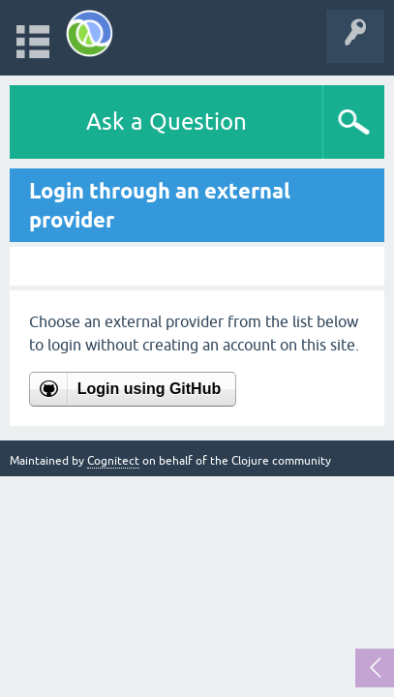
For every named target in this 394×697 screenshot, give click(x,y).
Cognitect (113, 461)
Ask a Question (166, 121)
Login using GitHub (149, 388)
